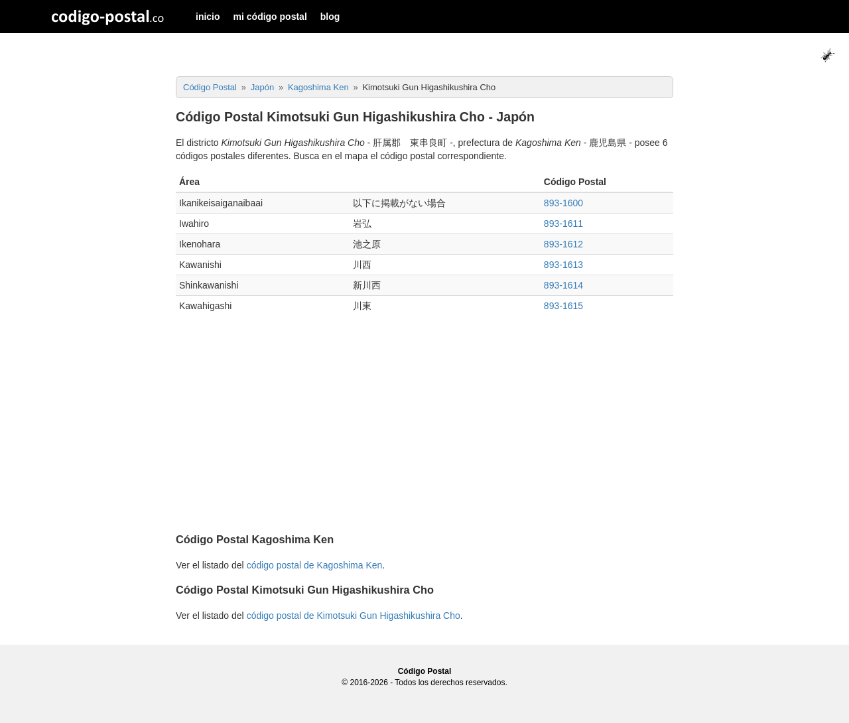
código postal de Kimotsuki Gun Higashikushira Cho (353, 615)
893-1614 (563, 285)
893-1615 (563, 305)
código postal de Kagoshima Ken (315, 565)
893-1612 (563, 244)
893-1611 (563, 223)
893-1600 (563, 203)
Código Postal (425, 671)
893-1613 (563, 264)
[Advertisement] (424, 428)
